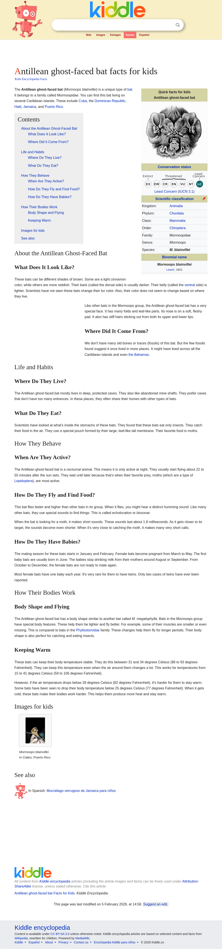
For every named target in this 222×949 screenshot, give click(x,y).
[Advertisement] (110, 52)
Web (88, 34)
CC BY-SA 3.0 (59, 934)
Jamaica (29, 107)
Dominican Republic (110, 101)
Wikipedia (21, 938)
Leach (170, 269)
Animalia (176, 206)
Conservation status (174, 167)
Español (144, 34)
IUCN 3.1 (186, 191)
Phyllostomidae (88, 630)
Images (100, 34)
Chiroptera (177, 228)
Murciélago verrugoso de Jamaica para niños (81, 791)
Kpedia (130, 34)
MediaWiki (83, 938)
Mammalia (177, 220)
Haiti (17, 107)
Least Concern (165, 191)
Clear (168, 25)
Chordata (176, 213)
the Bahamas (139, 354)
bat (129, 89)
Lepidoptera (23, 481)
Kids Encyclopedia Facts (31, 79)
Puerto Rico (54, 107)
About (49, 942)
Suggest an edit (155, 904)
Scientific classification (174, 199)
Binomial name (174, 257)
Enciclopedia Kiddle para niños (114, 942)
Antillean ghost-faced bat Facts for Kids (44, 893)
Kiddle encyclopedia (54, 881)
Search (177, 25)
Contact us (81, 942)
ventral (190, 285)
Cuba (83, 101)
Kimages (115, 34)
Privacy (63, 942)
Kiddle (19, 942)
